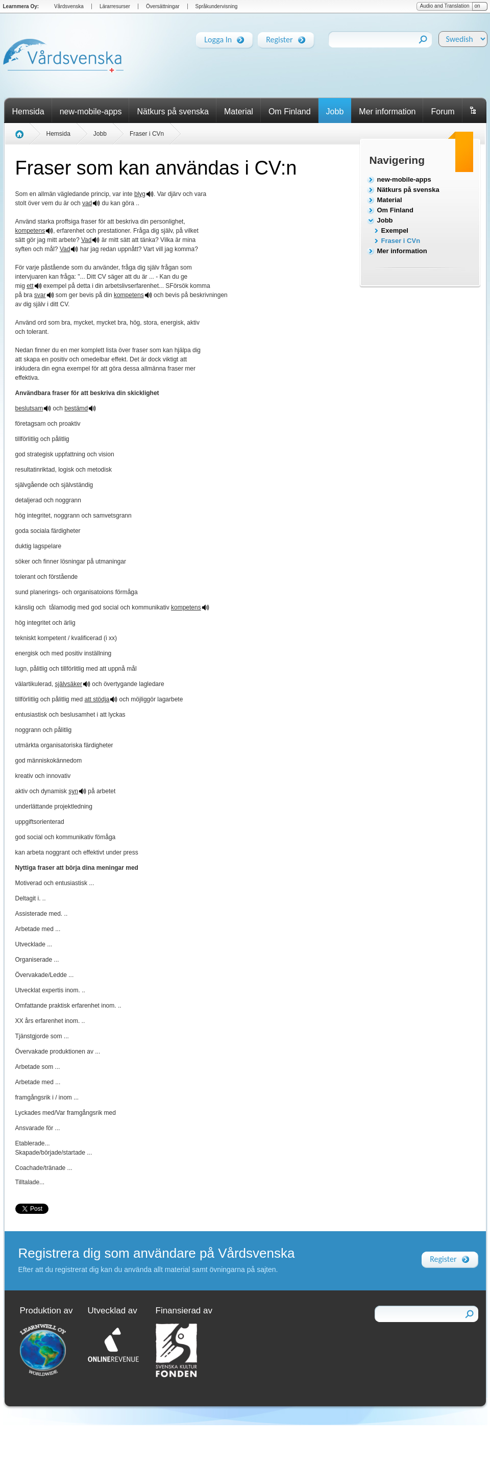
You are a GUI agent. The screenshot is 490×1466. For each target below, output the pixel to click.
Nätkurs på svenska (173, 111)
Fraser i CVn (401, 241)
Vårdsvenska (69, 6)
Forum (442, 111)
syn (73, 791)
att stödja (97, 699)
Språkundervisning (216, 6)
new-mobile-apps (91, 111)
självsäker (68, 684)
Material (238, 111)
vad (87, 203)
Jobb (335, 111)
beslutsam (29, 408)
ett (30, 285)
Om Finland (289, 111)
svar (40, 295)
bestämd (76, 408)
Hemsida (28, 111)
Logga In (218, 37)
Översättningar (163, 6)
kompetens (30, 230)
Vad (86, 239)
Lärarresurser (115, 6)
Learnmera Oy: (21, 6)
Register (279, 37)
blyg (139, 194)
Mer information (387, 111)
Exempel (394, 230)
